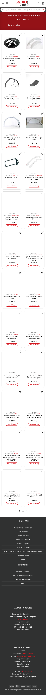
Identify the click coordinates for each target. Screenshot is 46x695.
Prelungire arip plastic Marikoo (34, 99)
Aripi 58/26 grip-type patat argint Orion (11, 138)
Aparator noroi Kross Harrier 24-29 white (34, 178)
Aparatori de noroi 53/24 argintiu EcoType (34, 337)
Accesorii (24, 16)
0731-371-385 (27, 654)
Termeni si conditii (23, 572)
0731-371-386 (23, 619)
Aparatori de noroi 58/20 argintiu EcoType (12, 377)
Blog (23, 559)
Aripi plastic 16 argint (34, 58)
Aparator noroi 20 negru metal (11, 99)
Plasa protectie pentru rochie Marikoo (12, 337)
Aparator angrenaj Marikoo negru (11, 59)
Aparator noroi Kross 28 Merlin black (34, 496)
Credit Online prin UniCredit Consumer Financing (23, 551)
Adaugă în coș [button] (11, 67)
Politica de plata (23, 543)
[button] (3, 3)
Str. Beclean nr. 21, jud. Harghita (23, 677)
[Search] (42, 10)
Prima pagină (11, 16)
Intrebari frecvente (23, 547)
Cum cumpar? (23, 532)
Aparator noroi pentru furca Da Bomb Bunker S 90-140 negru (34, 258)
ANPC (23, 583)
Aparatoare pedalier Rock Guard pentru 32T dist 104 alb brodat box (11, 457)
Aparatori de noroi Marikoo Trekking (34, 297)
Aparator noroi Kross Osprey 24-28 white (11, 218)
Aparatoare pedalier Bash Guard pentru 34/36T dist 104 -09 (12, 496)
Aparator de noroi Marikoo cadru (11, 297)
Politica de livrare (23, 539)
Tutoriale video (23, 555)
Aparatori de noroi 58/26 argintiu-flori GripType (34, 377)
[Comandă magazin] (23, 25)
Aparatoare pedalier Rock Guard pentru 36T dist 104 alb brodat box (34, 457)
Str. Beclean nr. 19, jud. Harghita (23, 617)
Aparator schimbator (11, 177)
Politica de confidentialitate (23, 576)
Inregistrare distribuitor (23, 528)
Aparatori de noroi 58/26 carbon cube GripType (12, 416)
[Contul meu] (38, 3)
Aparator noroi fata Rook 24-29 (34, 218)
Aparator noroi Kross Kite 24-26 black (12, 257)
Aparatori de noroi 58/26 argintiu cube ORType (34, 416)
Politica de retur (23, 536)
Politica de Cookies (23, 580)
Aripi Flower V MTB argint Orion (34, 138)
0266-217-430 (26, 671)
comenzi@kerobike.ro (26, 656)
